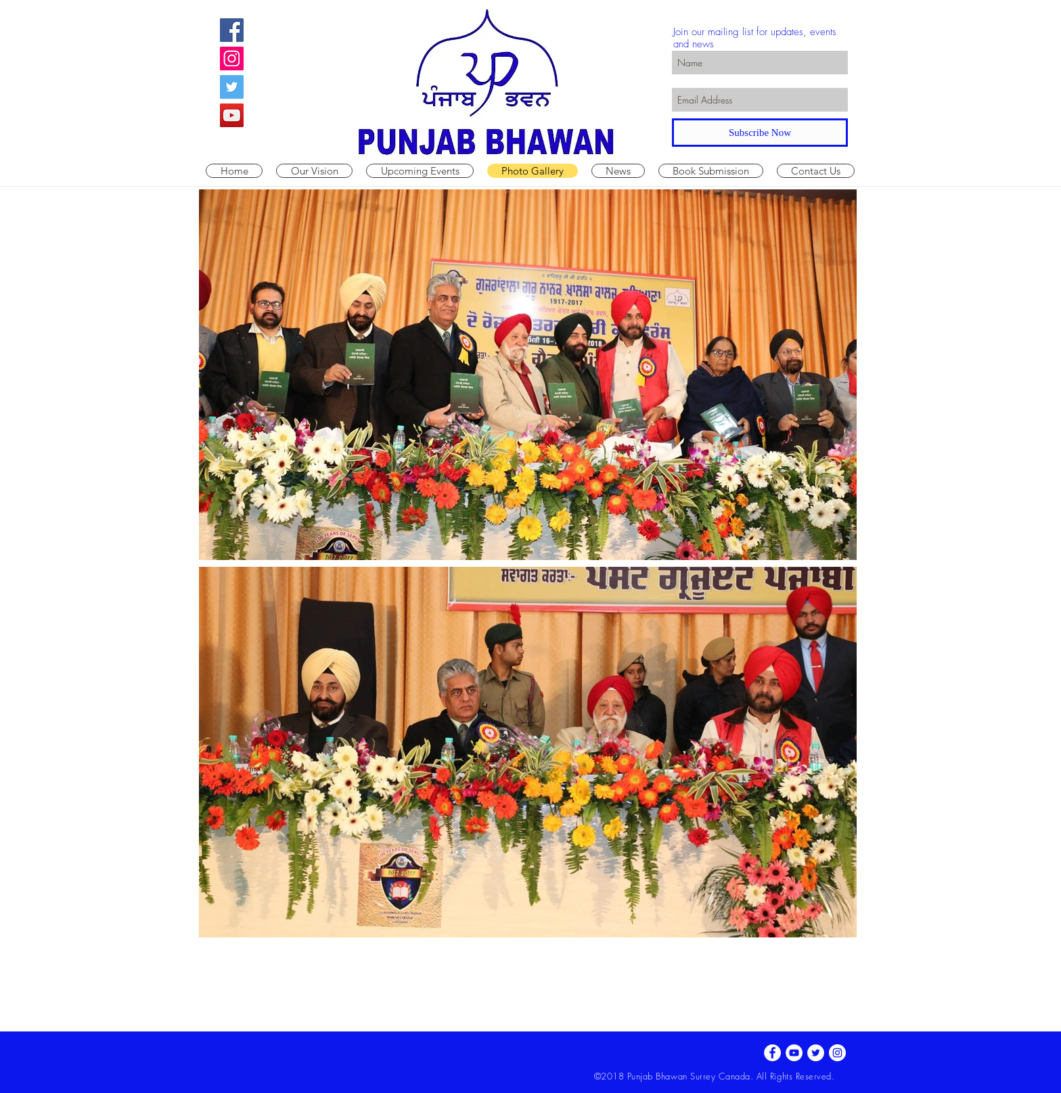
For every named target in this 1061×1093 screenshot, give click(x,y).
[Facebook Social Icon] (232, 30)
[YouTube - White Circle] (794, 1052)
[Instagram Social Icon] (232, 58)
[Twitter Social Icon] (232, 87)
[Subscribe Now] (760, 132)
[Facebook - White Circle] (772, 1052)
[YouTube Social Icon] (232, 115)
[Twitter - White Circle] (815, 1052)
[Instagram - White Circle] (837, 1052)
